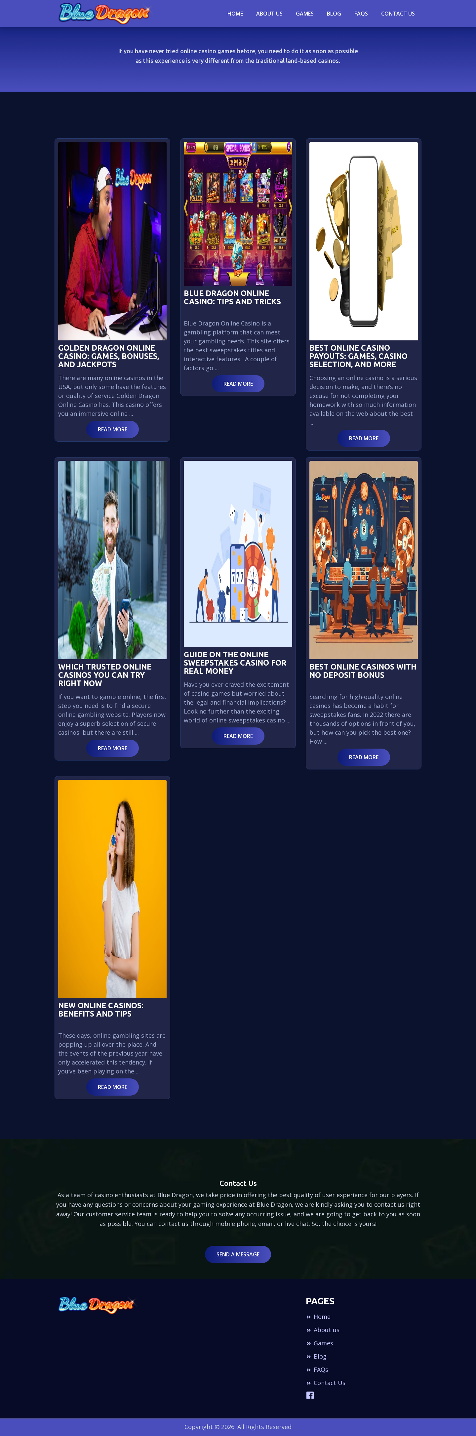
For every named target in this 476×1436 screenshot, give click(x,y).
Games (305, 13)
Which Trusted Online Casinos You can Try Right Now (104, 675)
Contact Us (398, 13)
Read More (112, 429)
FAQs (317, 1369)
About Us (269, 13)
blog (334, 13)
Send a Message (238, 1254)
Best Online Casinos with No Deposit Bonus (362, 671)
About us (322, 1330)
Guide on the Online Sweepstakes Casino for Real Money (235, 662)
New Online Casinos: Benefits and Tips (100, 1009)
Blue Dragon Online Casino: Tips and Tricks (232, 297)
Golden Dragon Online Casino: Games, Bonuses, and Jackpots (108, 356)
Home (235, 13)
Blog (316, 1356)
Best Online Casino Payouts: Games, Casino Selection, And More (358, 356)
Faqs (361, 13)
